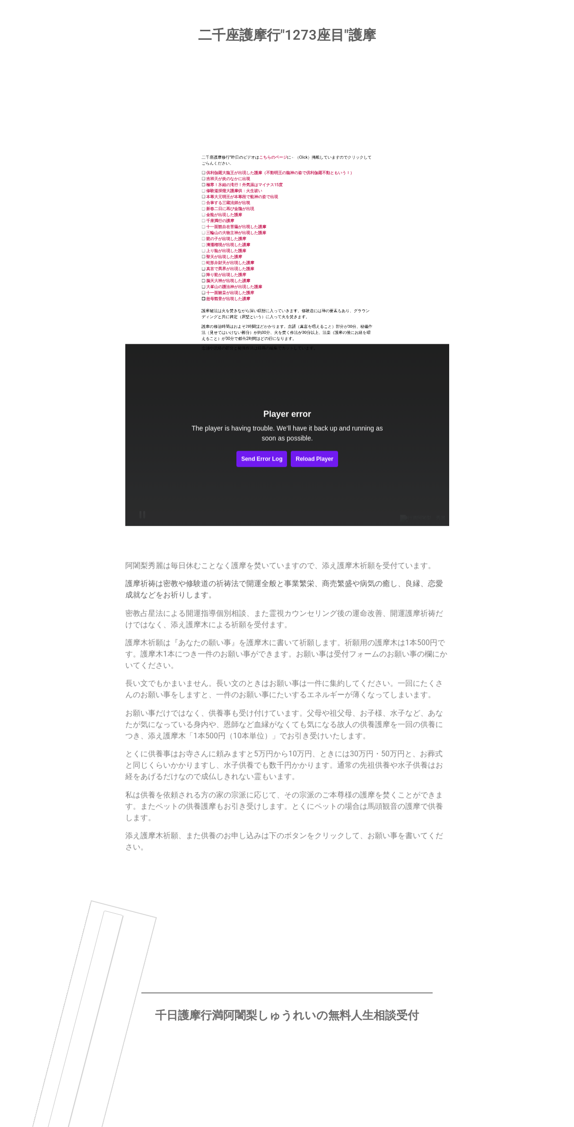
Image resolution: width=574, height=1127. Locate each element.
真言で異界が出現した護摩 (249, 202)
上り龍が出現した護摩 (246, 190)
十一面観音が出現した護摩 (249, 218)
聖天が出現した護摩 (245, 194)
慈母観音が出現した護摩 (247, 222)
